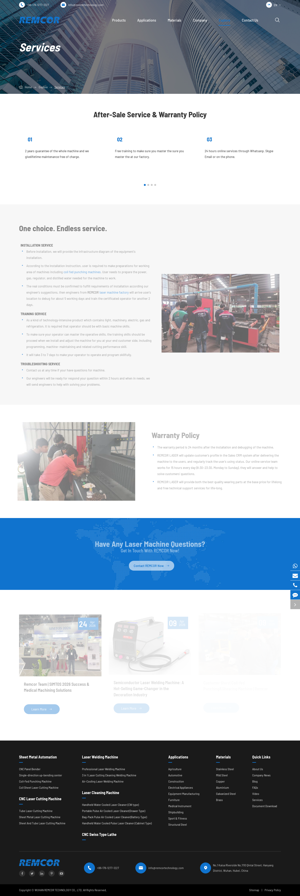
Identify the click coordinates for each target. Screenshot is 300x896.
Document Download (264, 806)
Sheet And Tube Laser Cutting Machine (42, 823)
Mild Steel (222, 775)
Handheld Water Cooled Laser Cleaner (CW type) (110, 804)
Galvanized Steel (226, 793)
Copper (220, 781)
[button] (145, 185)
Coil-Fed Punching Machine (35, 781)
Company (200, 20)
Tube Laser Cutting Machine (36, 811)
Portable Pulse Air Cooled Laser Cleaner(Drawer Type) (113, 811)
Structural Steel (177, 824)
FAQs (255, 787)
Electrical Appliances (180, 787)
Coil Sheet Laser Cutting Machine (39, 787)
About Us (257, 769)
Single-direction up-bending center (40, 775)
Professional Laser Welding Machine (103, 769)
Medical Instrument (179, 806)
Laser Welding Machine (100, 757)
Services (59, 87)
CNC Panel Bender (29, 769)
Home (28, 87)
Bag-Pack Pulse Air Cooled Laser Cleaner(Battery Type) (114, 817)
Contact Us (250, 20)
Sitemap (254, 890)
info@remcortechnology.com (86, 5)
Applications (146, 20)
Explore (224, 20)
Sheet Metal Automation (38, 757)
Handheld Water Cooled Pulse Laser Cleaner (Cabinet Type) (117, 823)
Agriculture (175, 769)
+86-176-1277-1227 (38, 5)
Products (119, 20)
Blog (255, 781)
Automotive (175, 775)
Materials (174, 20)
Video (255, 793)
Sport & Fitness (177, 818)
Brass (219, 800)
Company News (261, 775)
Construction (176, 781)
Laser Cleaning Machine (100, 792)
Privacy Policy (273, 890)
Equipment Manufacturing (183, 793)
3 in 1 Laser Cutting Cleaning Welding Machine (109, 775)
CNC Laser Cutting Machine (40, 798)
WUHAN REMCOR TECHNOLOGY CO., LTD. (58, 890)
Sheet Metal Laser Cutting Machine (39, 817)
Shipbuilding (176, 812)
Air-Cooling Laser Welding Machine (103, 781)
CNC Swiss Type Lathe (99, 834)
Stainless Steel (225, 769)
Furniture (174, 800)
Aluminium (222, 787)
